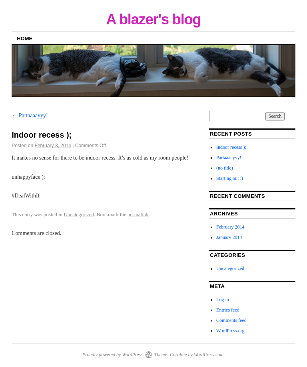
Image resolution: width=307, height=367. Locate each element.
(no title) (224, 168)
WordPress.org (230, 330)
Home (24, 38)
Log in (222, 299)
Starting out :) (229, 178)
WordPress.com (208, 354)
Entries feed (227, 310)
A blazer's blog (153, 19)
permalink (138, 214)
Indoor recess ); (231, 147)
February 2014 (230, 227)
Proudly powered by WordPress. (113, 354)
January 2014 (229, 237)
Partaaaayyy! (30, 115)
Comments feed (231, 320)
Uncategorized (79, 214)
